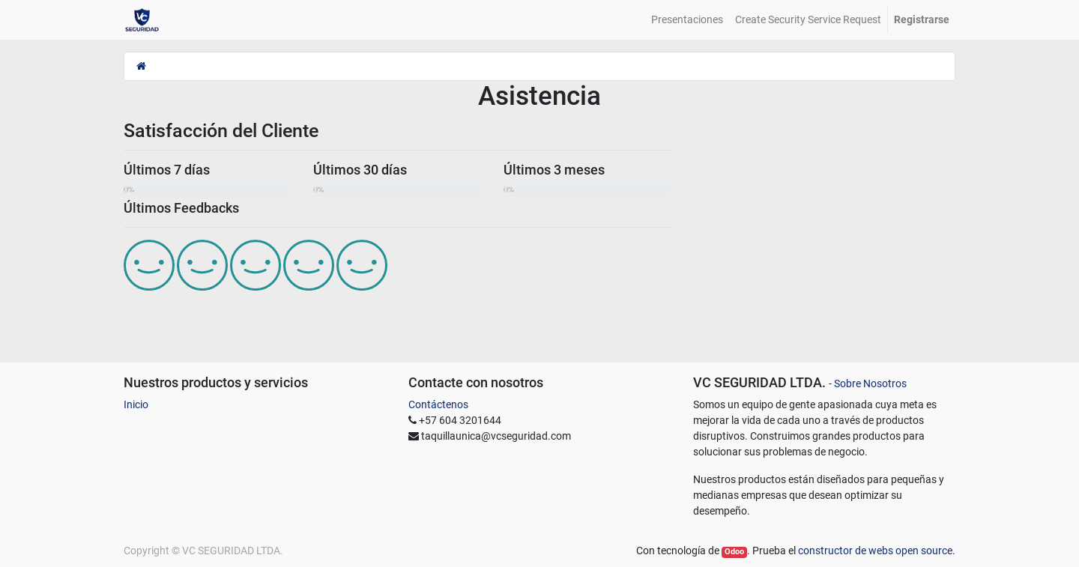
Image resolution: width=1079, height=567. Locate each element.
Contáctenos (438, 404)
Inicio (136, 404)
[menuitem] (687, 20)
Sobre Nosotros (870, 383)
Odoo (734, 552)
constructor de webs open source (875, 551)
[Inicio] (141, 66)
